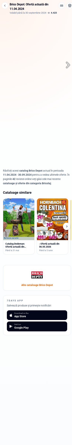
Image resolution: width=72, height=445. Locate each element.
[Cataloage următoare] (66, 226)
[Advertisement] (37, 139)
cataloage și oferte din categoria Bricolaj (27, 183)
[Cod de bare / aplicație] (61, 5)
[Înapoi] (4, 5)
